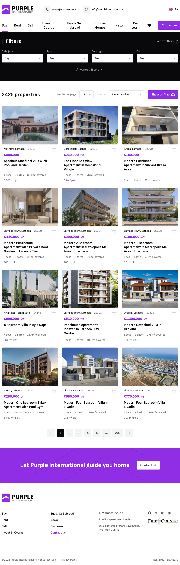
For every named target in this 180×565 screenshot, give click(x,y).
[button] (22, 58)
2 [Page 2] (69, 433)
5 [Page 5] (97, 433)
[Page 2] (129, 433)
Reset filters (167, 41)
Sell (30, 25)
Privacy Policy (69, 559)
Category (7, 51)
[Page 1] (51, 433)
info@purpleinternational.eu (103, 9)
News (119, 25)
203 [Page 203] (118, 433)
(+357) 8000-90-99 (60, 9)
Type (49, 51)
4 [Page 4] (88, 433)
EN (173, 9)
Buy (5, 25)
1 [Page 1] (60, 433)
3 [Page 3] (78, 433)
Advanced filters (90, 69)
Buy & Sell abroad (74, 25)
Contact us (58, 532)
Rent (17, 25)
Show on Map (163, 94)
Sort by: (101, 94)
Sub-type (97, 51)
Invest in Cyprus (49, 25)
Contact (148, 465)
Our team (135, 25)
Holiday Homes (100, 25)
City (139, 51)
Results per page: (67, 94)
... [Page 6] (106, 433)
